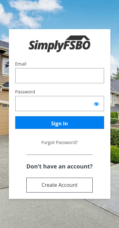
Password (25, 92)
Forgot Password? (59, 142)
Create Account (60, 184)
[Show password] (96, 103)
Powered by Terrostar (59, 44)
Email (21, 64)
